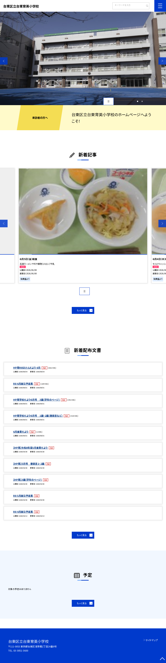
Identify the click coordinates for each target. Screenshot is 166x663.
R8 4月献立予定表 (23, 511)
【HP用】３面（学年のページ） (27, 479)
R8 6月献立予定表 (23, 383)
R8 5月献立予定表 (23, 495)
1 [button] (137, 101)
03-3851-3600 (20, 650)
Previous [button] (4, 61)
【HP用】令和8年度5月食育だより (30, 447)
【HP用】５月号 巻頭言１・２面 (29, 463)
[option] (83, 58)
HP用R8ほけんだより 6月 (27, 367)
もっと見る (81, 310)
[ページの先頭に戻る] (162, 659)
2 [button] (142, 101)
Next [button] (162, 61)
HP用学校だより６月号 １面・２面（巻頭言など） (38, 415)
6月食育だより (21, 431)
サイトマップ (151, 640)
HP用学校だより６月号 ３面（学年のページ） (36, 399)
